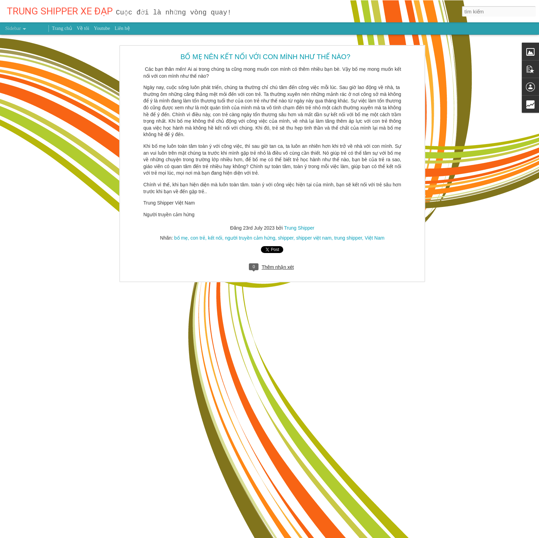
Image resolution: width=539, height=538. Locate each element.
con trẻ (197, 235)
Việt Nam (375, 235)
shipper (285, 235)
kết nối (215, 235)
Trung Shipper (299, 225)
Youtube (102, 28)
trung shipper (348, 235)
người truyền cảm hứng (250, 235)
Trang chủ (62, 28)
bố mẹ (181, 235)
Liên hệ (122, 28)
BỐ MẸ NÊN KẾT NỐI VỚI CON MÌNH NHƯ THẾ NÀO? (265, 54)
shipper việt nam (313, 235)
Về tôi (83, 28)
